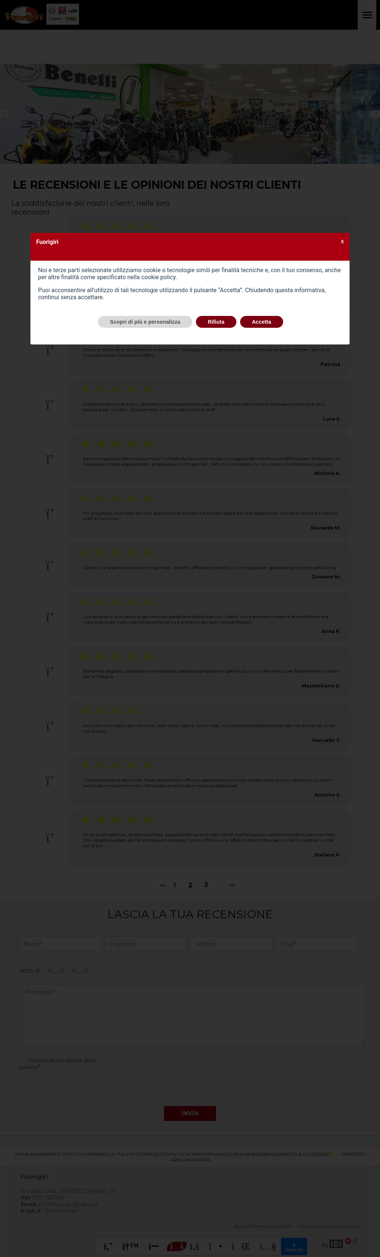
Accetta (261, 322)
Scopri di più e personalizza (145, 322)
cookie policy (158, 277)
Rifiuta (216, 322)
